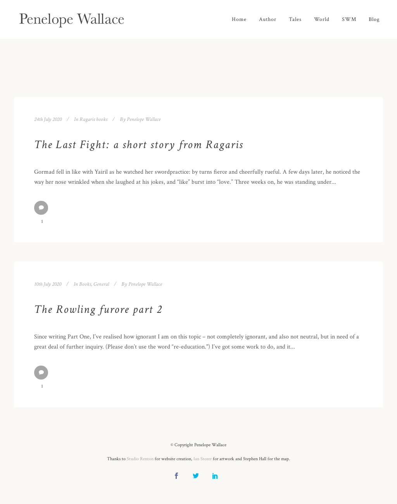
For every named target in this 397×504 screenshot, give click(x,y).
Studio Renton (140, 459)
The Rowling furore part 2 (98, 309)
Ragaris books (93, 119)
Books (85, 284)
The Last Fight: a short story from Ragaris (138, 144)
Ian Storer (202, 459)
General (101, 284)
